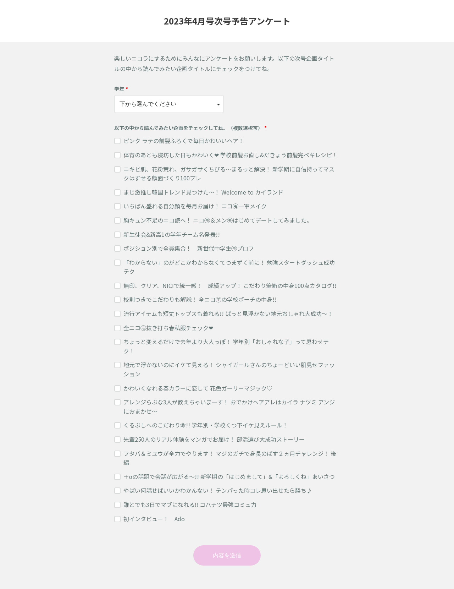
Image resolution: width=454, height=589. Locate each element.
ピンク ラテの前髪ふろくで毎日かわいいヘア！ (183, 140)
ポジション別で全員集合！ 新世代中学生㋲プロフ (188, 248)
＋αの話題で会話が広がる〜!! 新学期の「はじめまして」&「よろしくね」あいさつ (229, 476)
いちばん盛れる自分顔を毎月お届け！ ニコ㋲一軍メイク (195, 206)
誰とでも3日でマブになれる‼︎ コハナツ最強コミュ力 (189, 504)
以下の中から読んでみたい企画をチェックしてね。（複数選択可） (190, 128)
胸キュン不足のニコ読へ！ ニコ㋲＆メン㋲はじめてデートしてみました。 (217, 220)
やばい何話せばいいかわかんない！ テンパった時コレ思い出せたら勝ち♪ (217, 490)
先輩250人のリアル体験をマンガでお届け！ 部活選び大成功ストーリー (214, 439)
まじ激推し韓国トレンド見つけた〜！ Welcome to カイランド (203, 192)
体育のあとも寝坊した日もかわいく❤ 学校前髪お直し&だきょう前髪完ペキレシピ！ (230, 155)
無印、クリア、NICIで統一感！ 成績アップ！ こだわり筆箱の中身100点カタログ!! (230, 285)
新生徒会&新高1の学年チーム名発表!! (171, 234)
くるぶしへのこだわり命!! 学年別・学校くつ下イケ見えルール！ (205, 425)
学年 (121, 89)
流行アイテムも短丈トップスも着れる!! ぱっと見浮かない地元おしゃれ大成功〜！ (228, 313)
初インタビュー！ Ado (154, 518)
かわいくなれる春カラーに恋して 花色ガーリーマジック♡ (197, 388)
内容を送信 (227, 555)
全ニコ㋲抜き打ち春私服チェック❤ (168, 327)
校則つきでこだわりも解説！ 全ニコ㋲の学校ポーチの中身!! (200, 299)
